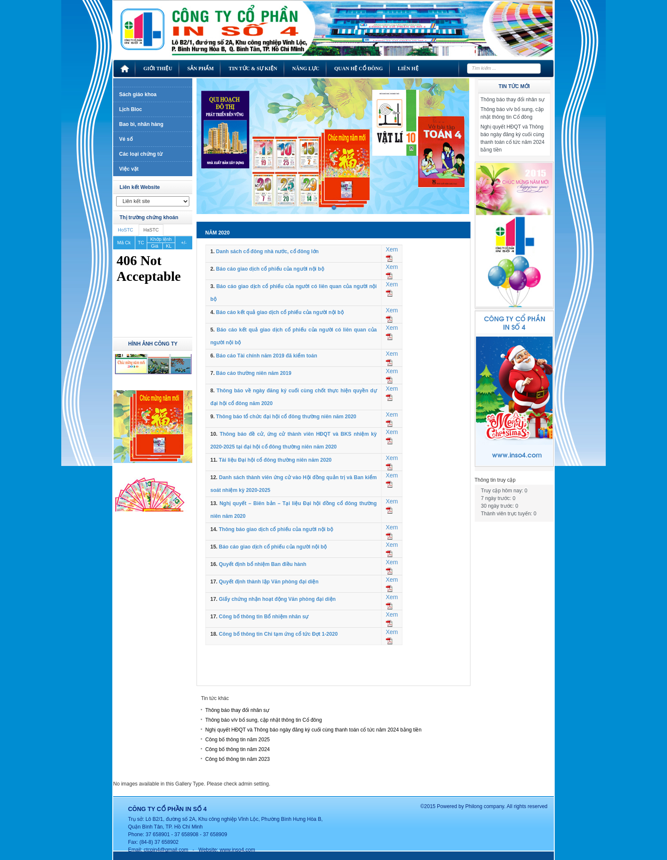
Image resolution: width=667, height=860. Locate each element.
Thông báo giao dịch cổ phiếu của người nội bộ (276, 529)
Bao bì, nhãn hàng (141, 124)
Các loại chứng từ (140, 154)
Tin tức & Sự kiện (252, 68)
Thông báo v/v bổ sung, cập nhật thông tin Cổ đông (263, 720)
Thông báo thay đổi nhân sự (237, 710)
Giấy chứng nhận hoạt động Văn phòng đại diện (277, 599)
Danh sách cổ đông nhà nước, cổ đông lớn (267, 251)
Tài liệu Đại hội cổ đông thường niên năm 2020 (275, 460)
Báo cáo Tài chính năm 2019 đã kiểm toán (266, 356)
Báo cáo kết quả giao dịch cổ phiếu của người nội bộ (280, 312)
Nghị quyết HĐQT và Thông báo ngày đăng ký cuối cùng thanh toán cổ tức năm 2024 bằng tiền (313, 730)
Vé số (126, 139)
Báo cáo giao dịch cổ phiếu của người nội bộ (270, 269)
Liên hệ (408, 68)
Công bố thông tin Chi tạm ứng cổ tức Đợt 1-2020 (278, 634)
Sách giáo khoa (138, 94)
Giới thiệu (157, 68)
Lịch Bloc (130, 109)
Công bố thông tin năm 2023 (237, 759)
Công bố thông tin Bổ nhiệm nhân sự (263, 617)
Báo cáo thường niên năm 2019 (253, 373)
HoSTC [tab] (125, 229)
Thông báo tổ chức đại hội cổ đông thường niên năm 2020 (286, 417)
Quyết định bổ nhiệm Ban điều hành (262, 564)
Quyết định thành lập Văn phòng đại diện (268, 582)
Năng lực (305, 68)
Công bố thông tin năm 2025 (237, 740)
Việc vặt (129, 169)
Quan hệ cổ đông (358, 68)
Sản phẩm (200, 68)
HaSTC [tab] (151, 229)
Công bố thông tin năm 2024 (237, 749)
